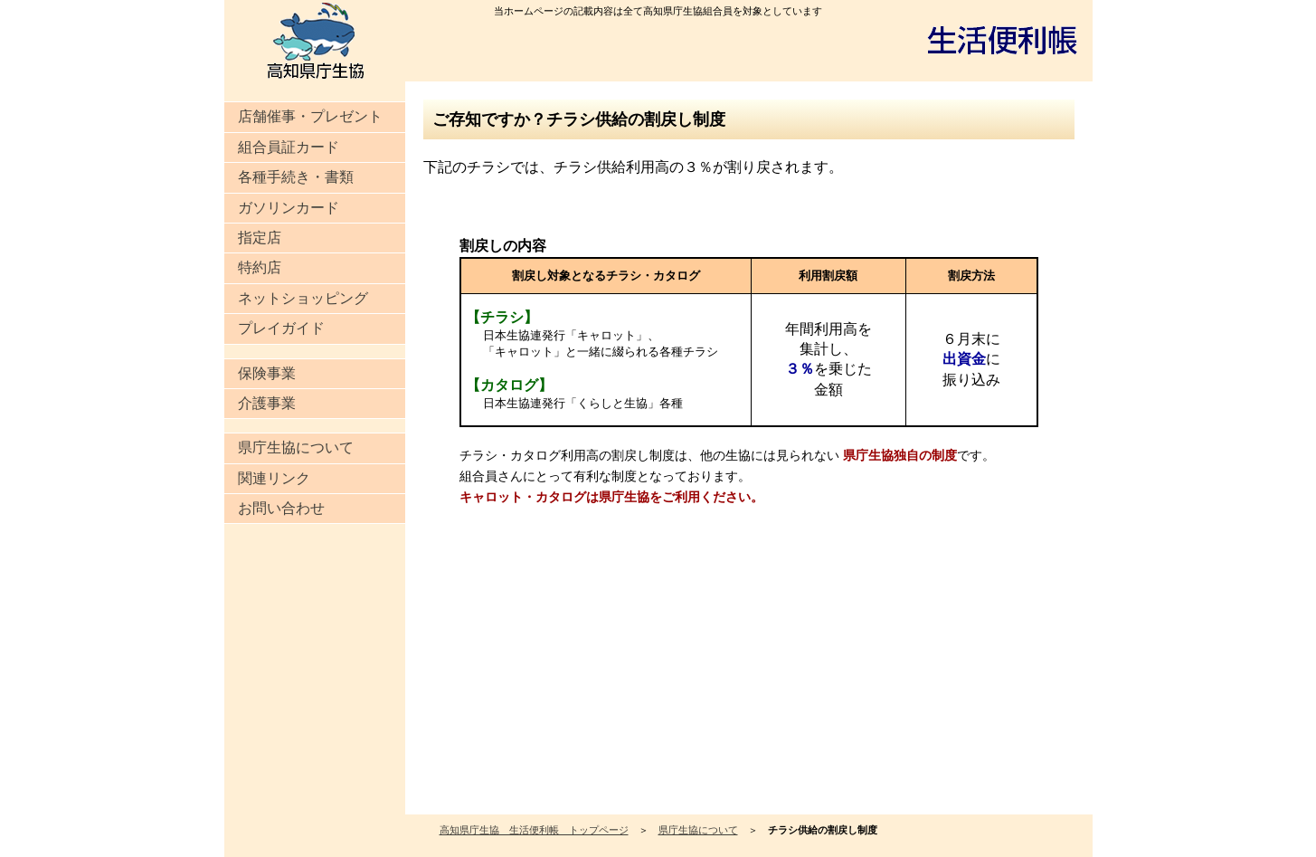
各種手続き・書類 (296, 177)
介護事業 (267, 403)
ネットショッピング (303, 298)
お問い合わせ (281, 508)
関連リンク (274, 478)
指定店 (259, 237)
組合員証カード (288, 147)
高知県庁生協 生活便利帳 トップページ (534, 829)
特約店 (259, 267)
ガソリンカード (288, 207)
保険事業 (267, 373)
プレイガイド (281, 328)
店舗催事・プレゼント (310, 116)
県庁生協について (296, 447)
